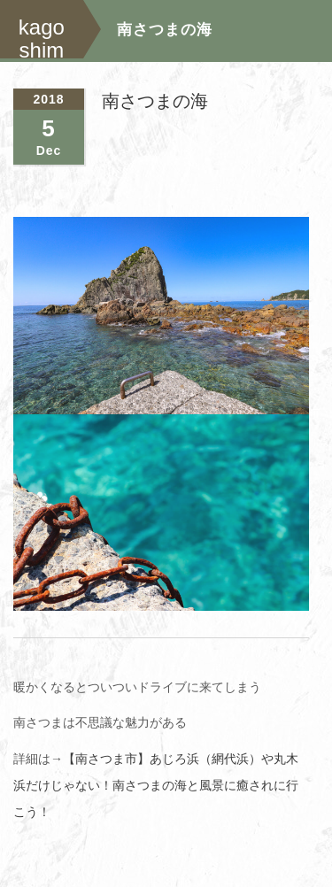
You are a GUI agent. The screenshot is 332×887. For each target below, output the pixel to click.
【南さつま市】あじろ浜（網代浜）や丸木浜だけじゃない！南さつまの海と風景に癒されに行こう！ (155, 784)
